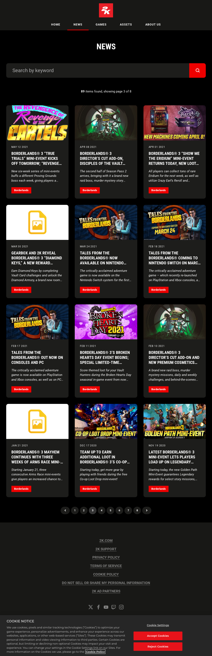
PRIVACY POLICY (106, 557)
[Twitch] (113, 607)
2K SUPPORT (106, 549)
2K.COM (106, 541)
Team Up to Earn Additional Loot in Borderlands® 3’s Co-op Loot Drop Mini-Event (103, 459)
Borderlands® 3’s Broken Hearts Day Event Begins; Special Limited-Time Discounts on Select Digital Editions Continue (105, 362)
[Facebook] (98, 607)
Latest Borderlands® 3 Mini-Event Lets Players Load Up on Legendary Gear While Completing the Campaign (172, 461)
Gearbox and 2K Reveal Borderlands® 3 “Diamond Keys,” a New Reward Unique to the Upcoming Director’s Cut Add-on (36, 262)
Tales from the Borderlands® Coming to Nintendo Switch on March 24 (174, 260)
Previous (65, 510)
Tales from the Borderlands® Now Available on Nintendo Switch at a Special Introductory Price (102, 262)
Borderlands (21, 190)
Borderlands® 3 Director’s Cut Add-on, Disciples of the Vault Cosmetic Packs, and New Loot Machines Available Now (104, 166)
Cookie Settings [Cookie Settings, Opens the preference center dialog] (158, 625)
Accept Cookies (158, 635)
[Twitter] (90, 607)
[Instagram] (121, 607)
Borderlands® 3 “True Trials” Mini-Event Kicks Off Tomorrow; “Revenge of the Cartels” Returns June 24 (35, 163)
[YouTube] (106, 607)
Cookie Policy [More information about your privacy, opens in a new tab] (95, 651)
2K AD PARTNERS (106, 591)
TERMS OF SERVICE (106, 566)
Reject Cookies (158, 646)
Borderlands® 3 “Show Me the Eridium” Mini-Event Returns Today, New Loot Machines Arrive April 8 (174, 161)
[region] (106, 635)
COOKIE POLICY (106, 574)
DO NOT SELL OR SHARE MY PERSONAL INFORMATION (106, 583)
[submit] (197, 70)
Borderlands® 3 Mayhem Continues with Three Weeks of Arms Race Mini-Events (35, 459)
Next (146, 510)
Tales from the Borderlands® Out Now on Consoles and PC (37, 357)
